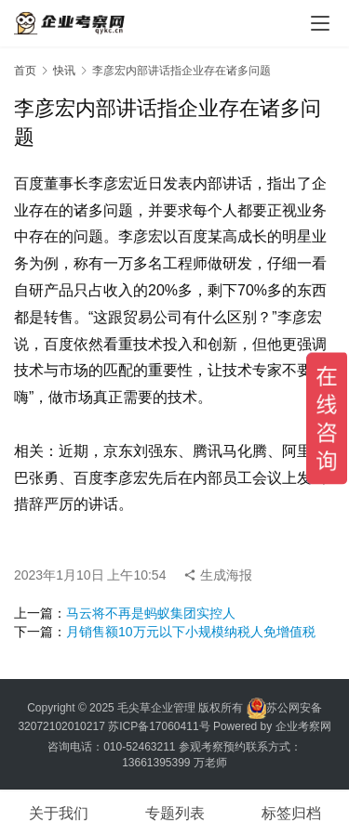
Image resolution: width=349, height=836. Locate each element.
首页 (25, 70)
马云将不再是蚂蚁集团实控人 (150, 613)
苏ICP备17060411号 (158, 726)
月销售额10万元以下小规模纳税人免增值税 (190, 631)
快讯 (64, 70)
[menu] (320, 23)
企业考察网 (303, 726)
